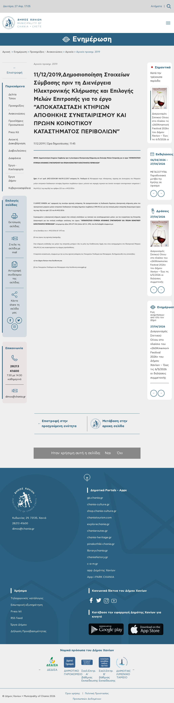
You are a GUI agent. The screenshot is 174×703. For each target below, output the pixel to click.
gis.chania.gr (95, 497)
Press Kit (13, 132)
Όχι (120, 453)
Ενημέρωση (20, 52)
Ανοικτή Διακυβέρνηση (16, 141)
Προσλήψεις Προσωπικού (16, 123)
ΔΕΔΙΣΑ (52, 664)
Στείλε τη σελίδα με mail (14, 244)
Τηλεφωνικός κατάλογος (27, 598)
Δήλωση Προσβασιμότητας (29, 631)
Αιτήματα (156, 6)
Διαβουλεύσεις (16, 151)
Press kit (16, 611)
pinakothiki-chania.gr (101, 544)
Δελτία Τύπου (12, 96)
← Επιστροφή (14, 70)
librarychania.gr (97, 550)
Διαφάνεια (14, 158)
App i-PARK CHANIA (100, 577)
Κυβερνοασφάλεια (16, 188)
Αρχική (6, 52)
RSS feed (16, 618)
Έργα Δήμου (12, 179)
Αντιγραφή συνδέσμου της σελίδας (14, 272)
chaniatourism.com (99, 517)
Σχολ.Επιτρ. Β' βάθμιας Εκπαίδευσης (106, 669)
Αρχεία (69, 52)
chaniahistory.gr (97, 557)
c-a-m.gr (92, 563)
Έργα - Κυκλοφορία (15, 167)
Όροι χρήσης (72, 693)
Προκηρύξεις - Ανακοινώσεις (46, 52)
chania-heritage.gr (99, 537)
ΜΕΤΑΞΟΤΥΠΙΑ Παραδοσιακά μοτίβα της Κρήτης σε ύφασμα (158, 179)
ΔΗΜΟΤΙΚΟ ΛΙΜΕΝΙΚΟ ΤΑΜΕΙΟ (123, 668)
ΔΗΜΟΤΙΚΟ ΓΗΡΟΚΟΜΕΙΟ (71, 666)
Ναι (108, 453)
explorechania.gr (98, 524)
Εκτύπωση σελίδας (14, 220)
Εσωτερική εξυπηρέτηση (27, 605)
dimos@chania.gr (15, 396)
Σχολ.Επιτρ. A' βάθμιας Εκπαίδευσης (88, 669)
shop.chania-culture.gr (102, 511)
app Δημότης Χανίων (101, 570)
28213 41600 (20, 523)
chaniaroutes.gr (97, 530)
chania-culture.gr (98, 504)
